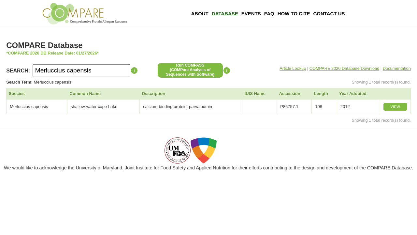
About (199, 13)
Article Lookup (293, 68)
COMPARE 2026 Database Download (344, 68)
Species (17, 93)
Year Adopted (352, 93)
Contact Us (329, 13)
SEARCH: (18, 70)
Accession (289, 93)
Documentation (397, 68)
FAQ (269, 13)
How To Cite (294, 13)
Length (321, 93)
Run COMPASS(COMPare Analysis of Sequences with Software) (190, 70)
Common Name (85, 93)
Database (225, 13)
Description (153, 93)
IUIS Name (255, 93)
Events (251, 13)
